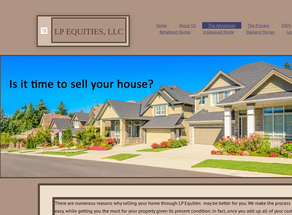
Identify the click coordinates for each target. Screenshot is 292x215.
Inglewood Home (218, 32)
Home (161, 25)
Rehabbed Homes (175, 32)
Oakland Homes (260, 32)
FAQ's (286, 25)
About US (187, 25)
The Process (258, 25)
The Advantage (221, 25)
